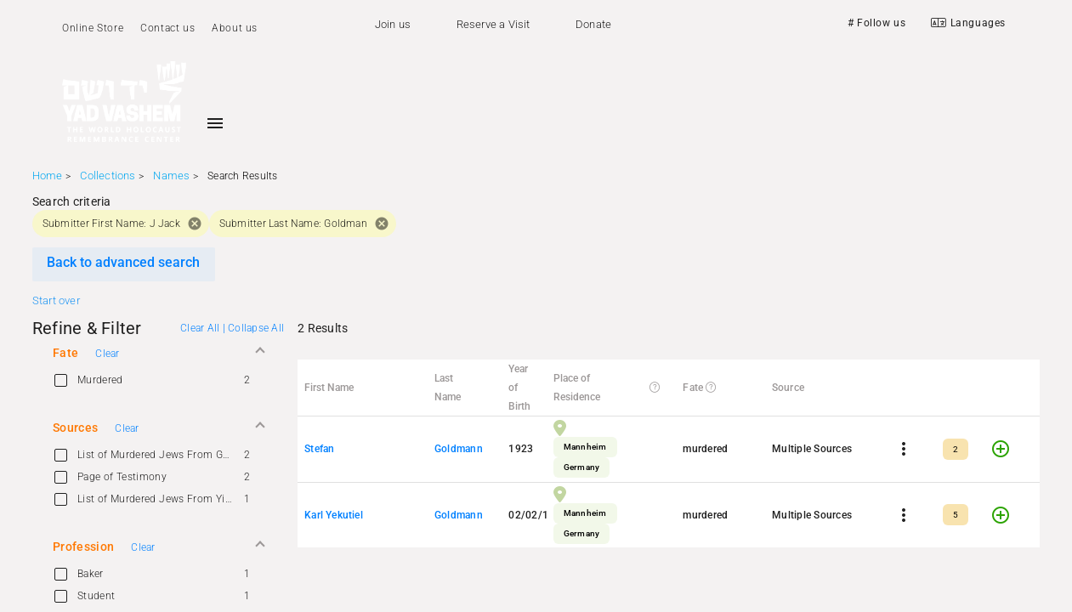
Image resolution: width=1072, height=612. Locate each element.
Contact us (167, 28)
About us (235, 28)
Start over (56, 300)
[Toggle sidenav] (215, 123)
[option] (158, 380)
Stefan (319, 449)
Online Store (92, 28)
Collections (107, 175)
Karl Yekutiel (333, 515)
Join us (393, 24)
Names (171, 175)
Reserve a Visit (493, 24)
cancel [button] (194, 223)
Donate (593, 24)
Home (47, 175)
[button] (158, 353)
